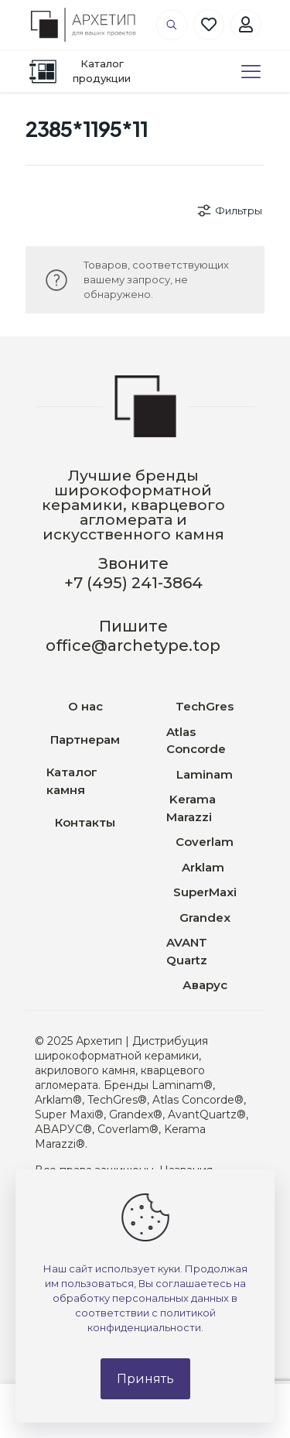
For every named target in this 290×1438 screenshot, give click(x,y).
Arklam (204, 867)
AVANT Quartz (186, 951)
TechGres (205, 706)
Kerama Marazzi (191, 808)
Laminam (204, 774)
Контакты (85, 822)
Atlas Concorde (196, 740)
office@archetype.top (133, 645)
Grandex (204, 917)
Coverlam (205, 841)
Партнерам (85, 739)
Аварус (205, 984)
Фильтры (229, 210)
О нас (85, 706)
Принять (145, 1378)
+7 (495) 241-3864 (133, 582)
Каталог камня (71, 781)
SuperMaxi (205, 892)
